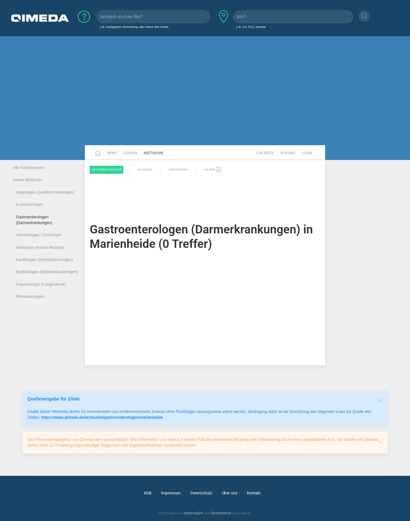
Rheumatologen (30, 296)
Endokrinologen (29, 204)
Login (307, 153)
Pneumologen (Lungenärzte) (41, 284)
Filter (213, 169)
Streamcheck (220, 513)
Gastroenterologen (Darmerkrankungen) (34, 220)
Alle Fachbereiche (28, 167)
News (112, 153)
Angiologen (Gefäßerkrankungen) (45, 192)
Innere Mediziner (27, 180)
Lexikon (130, 153)
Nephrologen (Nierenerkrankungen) (47, 272)
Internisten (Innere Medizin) (40, 247)
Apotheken (178, 169)
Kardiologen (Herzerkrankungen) (44, 259)
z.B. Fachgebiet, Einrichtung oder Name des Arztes (134, 27)
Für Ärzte (265, 153)
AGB (148, 493)
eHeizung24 (193, 513)
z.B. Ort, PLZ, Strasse (251, 27)
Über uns (229, 493)
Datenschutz (201, 493)
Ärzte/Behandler (106, 169)
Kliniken (145, 169)
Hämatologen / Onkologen (39, 235)
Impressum (171, 493)
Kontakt (288, 153)
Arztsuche (153, 153)
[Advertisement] (205, 95)
